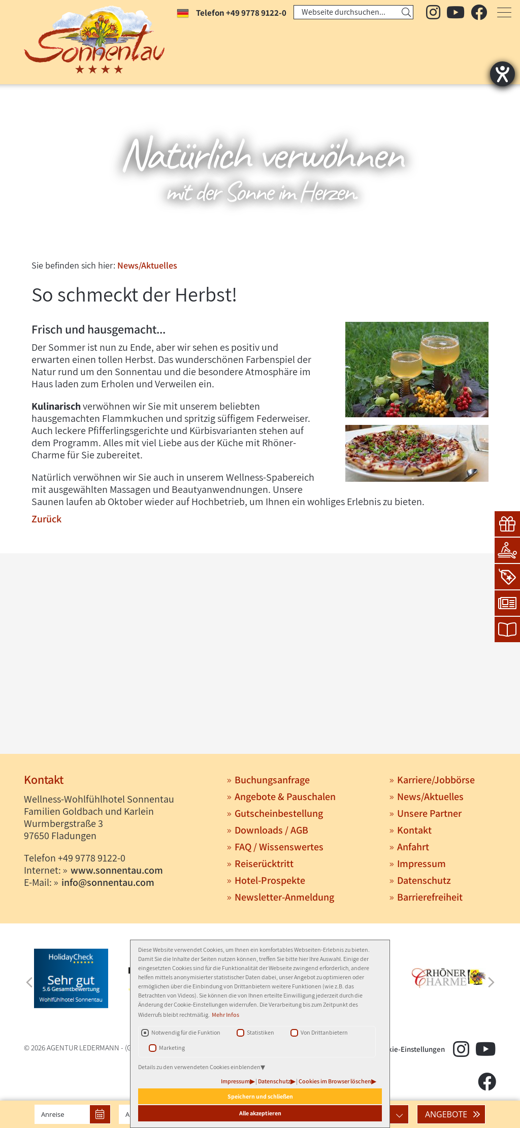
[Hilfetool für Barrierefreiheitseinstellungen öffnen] (502, 73)
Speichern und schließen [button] (260, 1096)
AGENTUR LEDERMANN (83, 1047)
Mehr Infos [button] (225, 1014)
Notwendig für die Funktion (185, 1032)
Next (491, 982)
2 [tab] (259, 242)
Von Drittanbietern (324, 1032)
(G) (129, 1047)
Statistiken (260, 1032)
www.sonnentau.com (117, 870)
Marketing (172, 1047)
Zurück (46, 518)
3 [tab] (274, 242)
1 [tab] (244, 242)
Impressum (235, 1081)
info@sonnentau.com (107, 882)
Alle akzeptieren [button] (260, 1113)
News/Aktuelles (147, 265)
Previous (29, 982)
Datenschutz (274, 1081)
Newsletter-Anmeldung (284, 897)
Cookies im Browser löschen (335, 1081)
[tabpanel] (260, 168)
